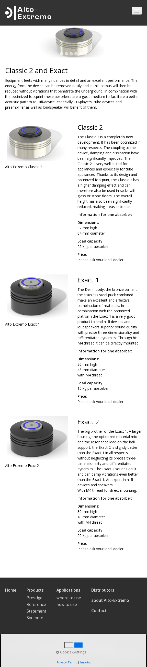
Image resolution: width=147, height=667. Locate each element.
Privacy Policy (17, 648)
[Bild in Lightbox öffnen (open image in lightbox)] (37, 141)
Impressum (44, 648)
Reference (36, 604)
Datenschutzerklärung (91, 648)
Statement (36, 611)
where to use (68, 598)
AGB (63, 648)
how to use (66, 604)
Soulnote (35, 617)
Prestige (34, 598)
